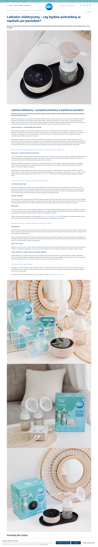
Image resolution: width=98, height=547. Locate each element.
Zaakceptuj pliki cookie (63, 542)
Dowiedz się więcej (44, 544)
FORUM (15, 5)
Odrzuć (76, 542)
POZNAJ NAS (27, 5)
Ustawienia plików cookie (89, 542)
